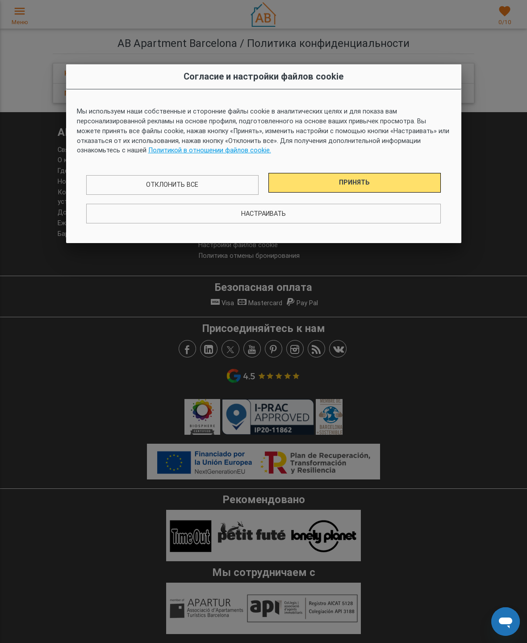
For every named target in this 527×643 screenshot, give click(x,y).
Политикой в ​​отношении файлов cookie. (209, 150)
